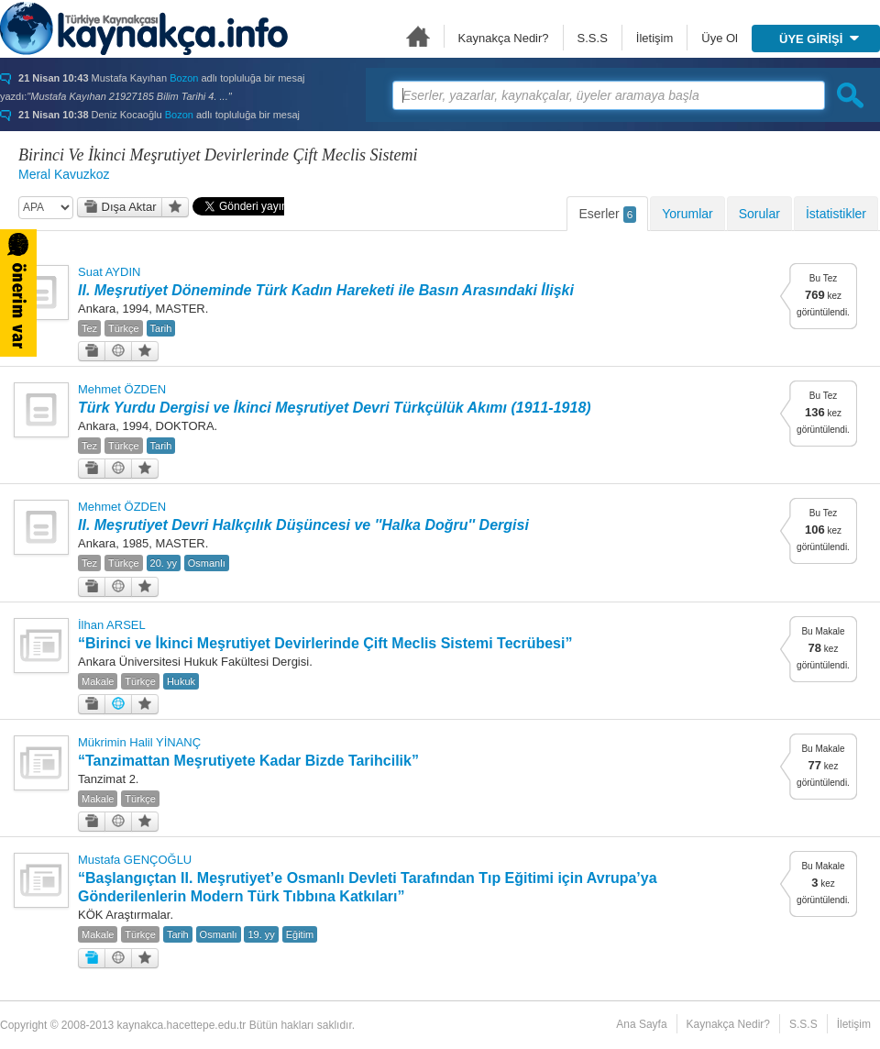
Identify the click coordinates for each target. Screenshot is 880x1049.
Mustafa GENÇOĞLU (135, 860)
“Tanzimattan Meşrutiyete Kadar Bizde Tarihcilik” (248, 760)
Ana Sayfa (418, 36)
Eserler (607, 214)
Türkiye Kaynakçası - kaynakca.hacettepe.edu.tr (144, 28)
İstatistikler (836, 213)
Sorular (759, 213)
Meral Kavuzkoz (64, 174)
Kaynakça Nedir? (503, 38)
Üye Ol (719, 38)
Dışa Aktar (120, 207)
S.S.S (593, 38)
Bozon (184, 77)
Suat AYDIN (109, 272)
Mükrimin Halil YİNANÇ (139, 742)
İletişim (654, 38)
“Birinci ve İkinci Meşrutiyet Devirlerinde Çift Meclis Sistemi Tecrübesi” (325, 643)
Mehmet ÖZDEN (122, 389)
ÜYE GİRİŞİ (819, 39)
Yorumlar (687, 213)
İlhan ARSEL (112, 625)
